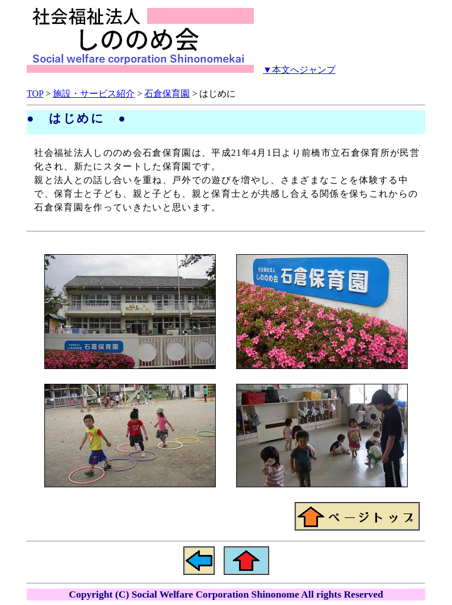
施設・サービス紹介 (94, 93)
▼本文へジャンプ (299, 69)
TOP (35, 93)
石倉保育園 (167, 93)
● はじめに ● (77, 118)
